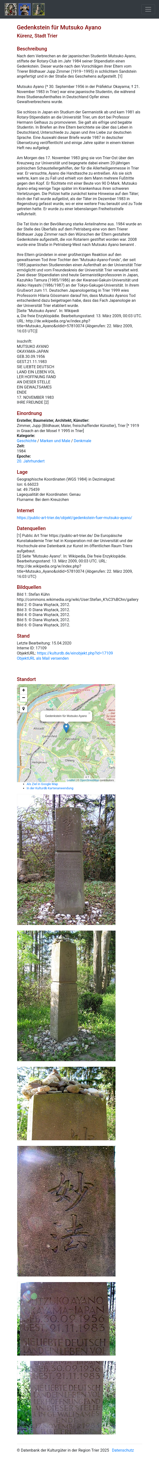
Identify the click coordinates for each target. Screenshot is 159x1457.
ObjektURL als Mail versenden (43, 658)
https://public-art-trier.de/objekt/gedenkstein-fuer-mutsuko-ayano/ (74, 517)
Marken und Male (55, 440)
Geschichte (27, 440)
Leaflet (71, 780)
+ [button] (23, 690)
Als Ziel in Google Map (42, 784)
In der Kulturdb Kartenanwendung (50, 788)
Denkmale (82, 440)
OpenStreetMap (89, 780)
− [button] (23, 698)
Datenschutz (123, 1450)
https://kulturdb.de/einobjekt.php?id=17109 (75, 653)
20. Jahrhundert (31, 461)
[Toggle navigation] (148, 9)
